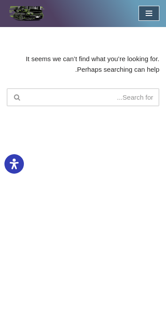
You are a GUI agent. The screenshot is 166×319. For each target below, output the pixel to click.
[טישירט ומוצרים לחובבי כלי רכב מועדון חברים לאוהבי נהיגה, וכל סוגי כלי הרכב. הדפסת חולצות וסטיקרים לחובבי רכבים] (26, 13)
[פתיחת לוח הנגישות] (14, 164)
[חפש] (93, 97)
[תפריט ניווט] (149, 13)
